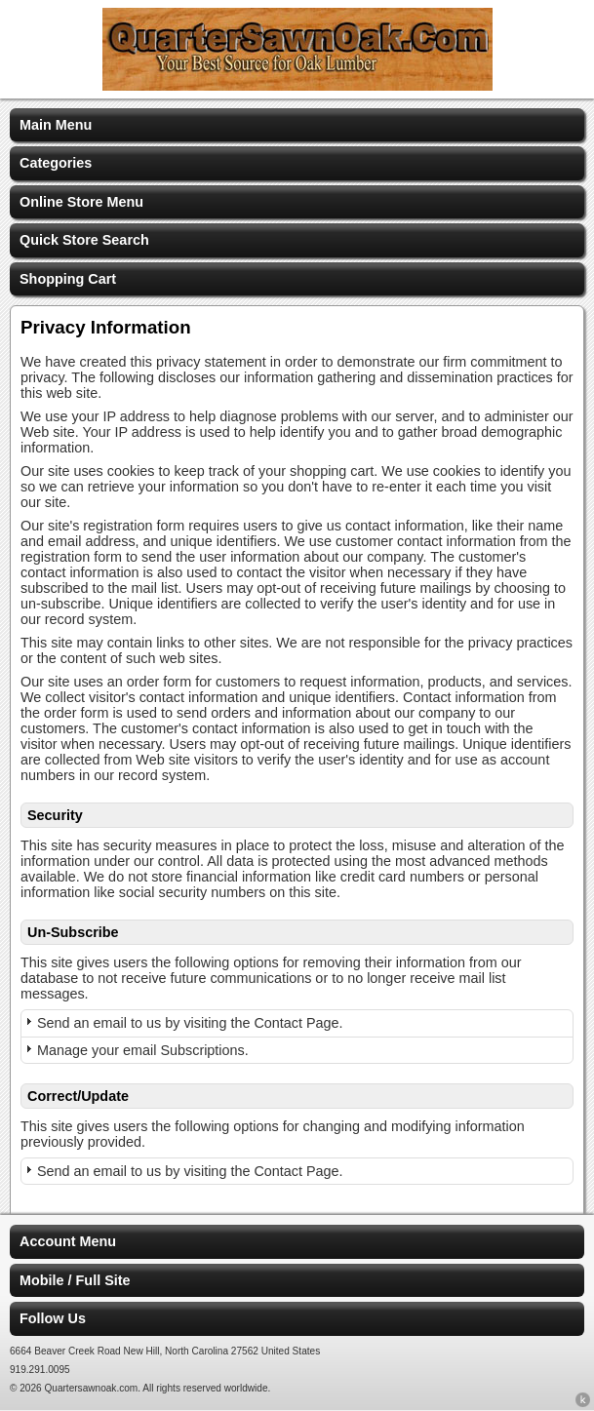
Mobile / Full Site (75, 1280)
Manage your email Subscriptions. (143, 1050)
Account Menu (68, 1241)
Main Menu (56, 125)
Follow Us (53, 1318)
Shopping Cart (68, 279)
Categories (56, 163)
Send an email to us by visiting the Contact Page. (190, 1023)
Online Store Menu (81, 202)
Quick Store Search (84, 240)
